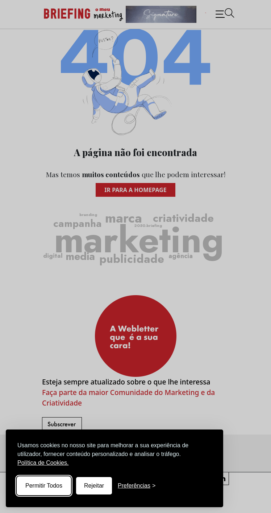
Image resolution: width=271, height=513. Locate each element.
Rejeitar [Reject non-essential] (94, 486)
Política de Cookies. (42, 463)
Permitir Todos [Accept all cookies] (43, 486)
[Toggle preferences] (136, 486)
